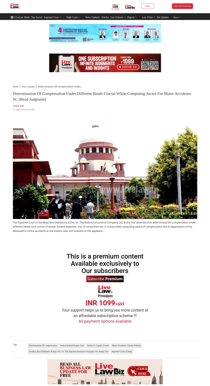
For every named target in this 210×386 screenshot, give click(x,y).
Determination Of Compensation (43, 345)
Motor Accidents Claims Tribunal (126, 345)
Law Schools (118, 17)
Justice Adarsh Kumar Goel (72, 345)
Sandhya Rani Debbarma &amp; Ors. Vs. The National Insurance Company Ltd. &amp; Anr (68, 351)
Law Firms (148, 17)
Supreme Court (51, 17)
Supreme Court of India (122, 351)
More (177, 17)
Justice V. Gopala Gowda (98, 345)
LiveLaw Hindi (22, 17)
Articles (105, 17)
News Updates (92, 17)
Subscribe (105, 278)
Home (16, 86)
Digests (130, 17)
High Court (72, 17)
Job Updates (163, 17)
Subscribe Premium (182, 6)
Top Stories (36, 17)
